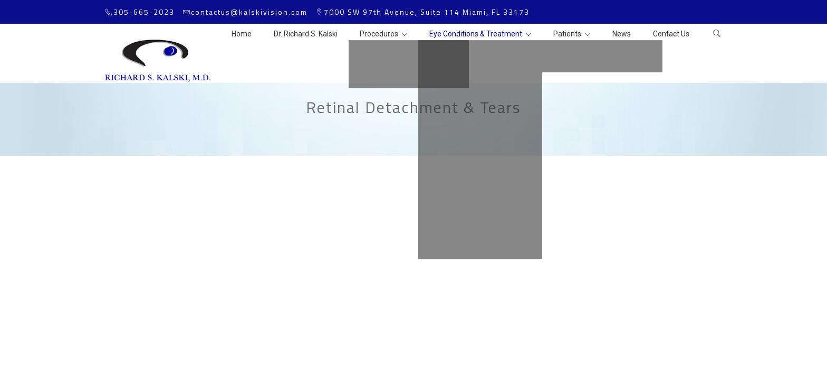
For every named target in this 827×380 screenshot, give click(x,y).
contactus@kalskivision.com (249, 11)
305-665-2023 (144, 11)
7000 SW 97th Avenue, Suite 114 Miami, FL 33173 (427, 11)
